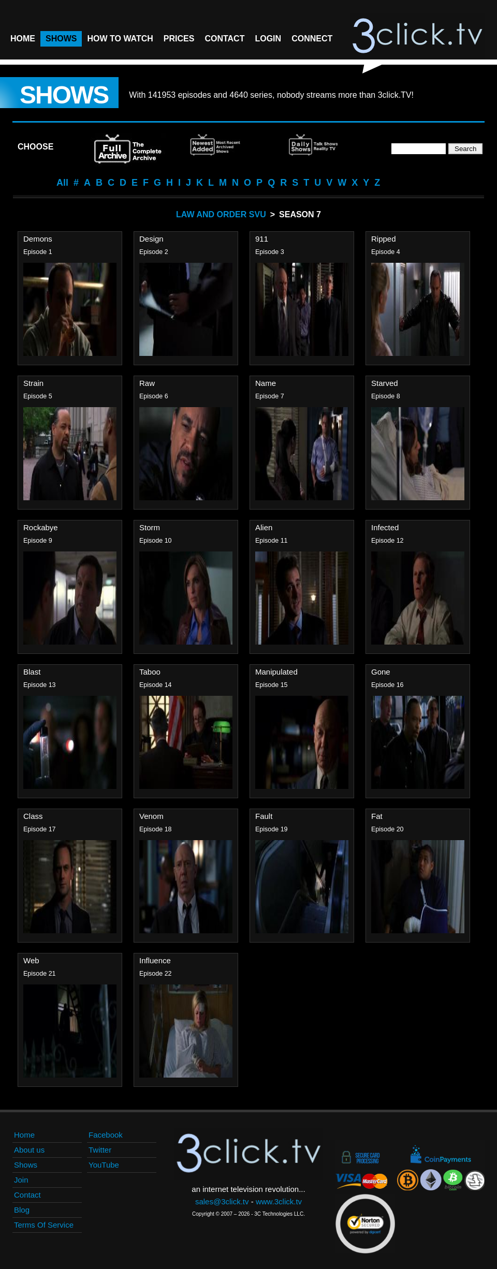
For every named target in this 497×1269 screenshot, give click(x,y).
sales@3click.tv (222, 1201)
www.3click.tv (279, 1201)
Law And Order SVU (221, 214)
